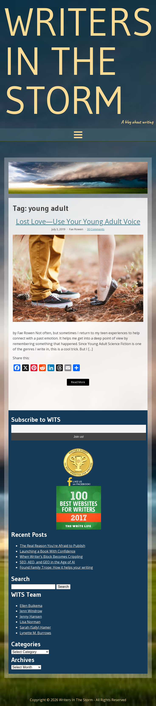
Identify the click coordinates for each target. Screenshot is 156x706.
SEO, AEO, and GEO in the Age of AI (47, 562)
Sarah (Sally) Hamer (35, 627)
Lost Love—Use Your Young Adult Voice (78, 221)
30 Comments (95, 229)
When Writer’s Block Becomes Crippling (51, 556)
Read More (78, 382)
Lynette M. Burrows (35, 633)
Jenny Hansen (31, 616)
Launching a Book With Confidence (47, 551)
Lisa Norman (30, 621)
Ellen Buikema (31, 605)
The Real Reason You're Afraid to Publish (52, 545)
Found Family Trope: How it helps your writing (56, 567)
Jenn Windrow (31, 611)
